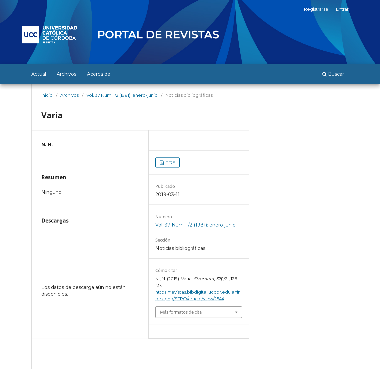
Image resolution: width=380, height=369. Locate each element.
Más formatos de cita (181, 312)
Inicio (47, 95)
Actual (38, 74)
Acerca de (98, 74)
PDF (170, 162)
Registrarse (316, 9)
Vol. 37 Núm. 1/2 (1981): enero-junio (122, 95)
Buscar (333, 74)
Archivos (66, 74)
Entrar (342, 9)
